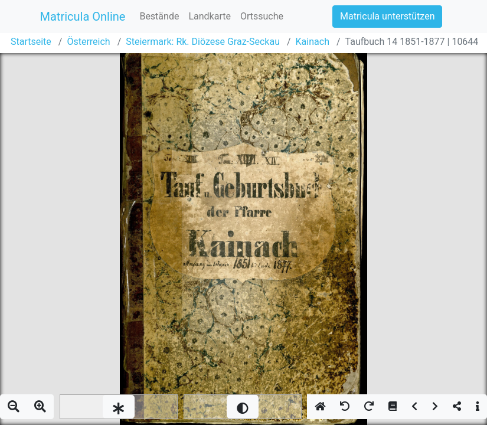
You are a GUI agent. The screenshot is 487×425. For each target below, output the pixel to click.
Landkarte (209, 16)
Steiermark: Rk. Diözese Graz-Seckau (203, 41)
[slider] (119, 406)
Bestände (159, 16)
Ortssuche (261, 16)
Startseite (31, 41)
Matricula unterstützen (387, 16)
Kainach (312, 41)
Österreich (88, 41)
